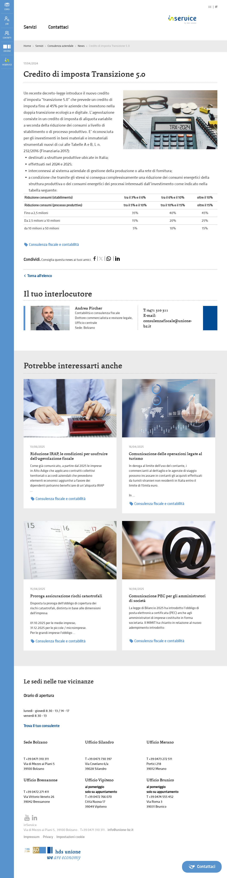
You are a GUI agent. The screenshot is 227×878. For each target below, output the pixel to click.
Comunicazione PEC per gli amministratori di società (167, 598)
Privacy (48, 837)
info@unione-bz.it (120, 830)
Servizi (30, 27)
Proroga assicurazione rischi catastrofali (66, 595)
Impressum (31, 837)
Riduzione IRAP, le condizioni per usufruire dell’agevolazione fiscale (69, 456)
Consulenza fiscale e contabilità (51, 244)
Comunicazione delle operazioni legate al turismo (165, 456)
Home (27, 46)
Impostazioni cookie (70, 837)
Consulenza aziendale (60, 46)
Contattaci (58, 27)
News (81, 46)
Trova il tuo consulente (42, 726)
